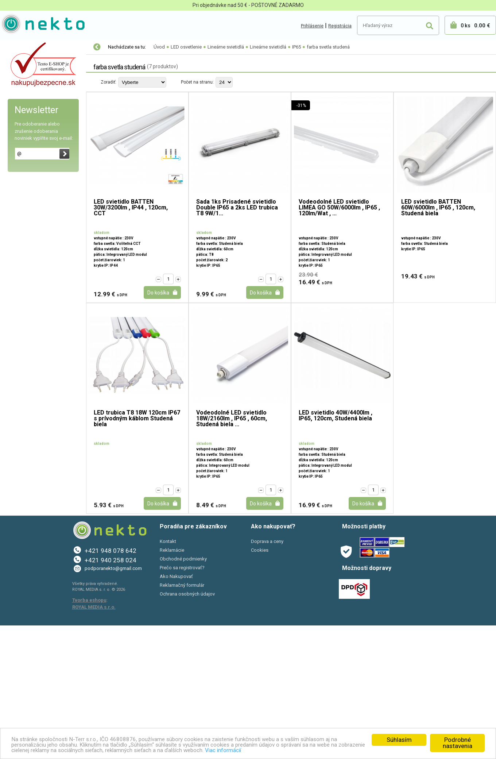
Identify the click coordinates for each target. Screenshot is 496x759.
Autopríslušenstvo (29, 443)
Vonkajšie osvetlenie (34, 398)
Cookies (259, 684)
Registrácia (340, 25)
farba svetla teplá (40, 266)
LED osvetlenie (26, 62)
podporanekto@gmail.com (113, 702)
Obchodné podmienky (183, 693)
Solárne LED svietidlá (35, 383)
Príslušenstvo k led (32, 354)
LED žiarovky (25, 92)
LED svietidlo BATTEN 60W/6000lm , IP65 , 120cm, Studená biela (438, 208)
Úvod (159, 47)
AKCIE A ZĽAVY (24, 504)
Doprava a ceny (267, 675)
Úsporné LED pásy (31, 310)
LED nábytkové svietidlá (38, 150)
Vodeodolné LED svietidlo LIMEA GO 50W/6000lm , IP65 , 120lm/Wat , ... (339, 208)
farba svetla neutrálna (44, 281)
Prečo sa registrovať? (182, 701)
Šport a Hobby (22, 489)
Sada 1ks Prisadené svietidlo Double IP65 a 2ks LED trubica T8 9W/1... (237, 208)
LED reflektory (27, 106)
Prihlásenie (312, 25)
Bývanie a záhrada (29, 458)
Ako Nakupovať (176, 710)
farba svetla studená (44, 295)
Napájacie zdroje (30, 325)
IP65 (25, 252)
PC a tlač (18, 473)
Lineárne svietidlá (32, 194)
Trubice (22, 208)
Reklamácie (172, 684)
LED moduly (24, 135)
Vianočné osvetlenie (31, 47)
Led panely (23, 121)
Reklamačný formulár (182, 719)
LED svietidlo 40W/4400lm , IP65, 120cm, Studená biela (335, 416)
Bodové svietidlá (30, 164)
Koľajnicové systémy (34, 179)
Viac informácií (316, 750)
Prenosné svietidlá (32, 340)
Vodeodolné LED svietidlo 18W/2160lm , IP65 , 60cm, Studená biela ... (231, 419)
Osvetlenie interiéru (33, 413)
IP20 (24, 237)
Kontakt (168, 675)
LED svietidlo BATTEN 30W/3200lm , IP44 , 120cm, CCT (131, 208)
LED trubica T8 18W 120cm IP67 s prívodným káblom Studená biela (137, 419)
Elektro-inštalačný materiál (39, 427)
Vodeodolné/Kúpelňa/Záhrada (46, 369)
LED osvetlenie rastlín (35, 77)
